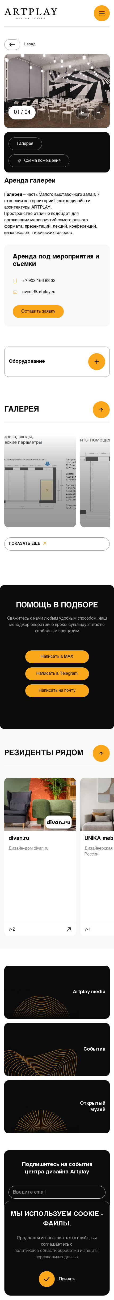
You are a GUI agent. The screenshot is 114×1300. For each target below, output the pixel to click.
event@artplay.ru (38, 292)
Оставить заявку (38, 311)
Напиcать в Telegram (57, 674)
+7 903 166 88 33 (39, 281)
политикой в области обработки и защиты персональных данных (57, 1254)
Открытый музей (57, 1116)
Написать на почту (57, 691)
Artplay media (57, 1004)
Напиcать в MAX (57, 657)
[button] (82, 112)
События (57, 1061)
